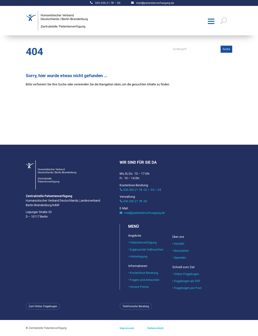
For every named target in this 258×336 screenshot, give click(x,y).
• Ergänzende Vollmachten (145, 249)
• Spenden (179, 257)
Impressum (127, 328)
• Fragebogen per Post (187, 288)
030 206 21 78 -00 (133, 201)
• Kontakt (178, 243)
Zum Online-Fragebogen (43, 306)
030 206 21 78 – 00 (102, 3)
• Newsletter (180, 250)
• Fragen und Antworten (143, 280)
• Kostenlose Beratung (143, 273)
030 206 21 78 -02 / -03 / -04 (140, 189)
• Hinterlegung (137, 256)
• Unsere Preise (138, 287)
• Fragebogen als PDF (186, 281)
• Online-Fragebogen (185, 274)
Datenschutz (155, 328)
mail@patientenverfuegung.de (149, 3)
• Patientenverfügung (142, 242)
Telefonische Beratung (136, 306)
